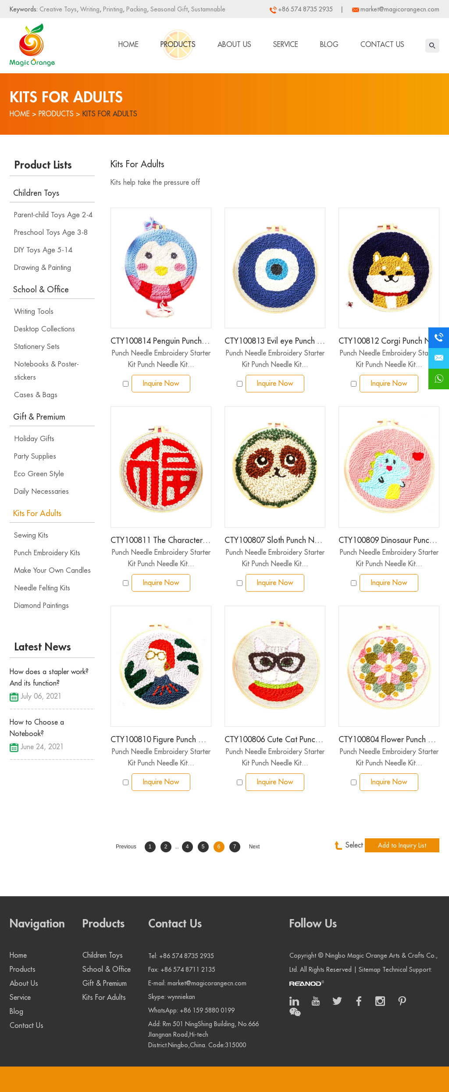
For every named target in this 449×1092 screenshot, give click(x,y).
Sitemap (370, 969)
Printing (112, 9)
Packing (136, 9)
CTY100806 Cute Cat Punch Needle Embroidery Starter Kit (274, 740)
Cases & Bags (35, 395)
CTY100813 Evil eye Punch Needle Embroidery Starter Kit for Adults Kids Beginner (274, 341)
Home (128, 44)
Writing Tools (33, 311)
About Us (234, 44)
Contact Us (382, 44)
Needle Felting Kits (42, 588)
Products (178, 44)
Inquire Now (161, 383)
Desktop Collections (44, 329)
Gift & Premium (39, 417)
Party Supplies (35, 456)
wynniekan (181, 997)
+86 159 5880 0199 (207, 1010)
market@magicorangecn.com (399, 9)
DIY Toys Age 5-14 (43, 250)
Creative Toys (58, 9)
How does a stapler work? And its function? (49, 677)
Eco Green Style (39, 474)
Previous (126, 847)
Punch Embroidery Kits (47, 553)
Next (254, 847)
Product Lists (43, 165)
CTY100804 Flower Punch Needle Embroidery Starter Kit (389, 740)
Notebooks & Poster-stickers (46, 371)
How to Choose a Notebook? (37, 728)
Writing (89, 9)
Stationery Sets (37, 346)
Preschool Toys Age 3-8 (51, 232)
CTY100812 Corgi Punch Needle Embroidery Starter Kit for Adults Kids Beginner (389, 341)
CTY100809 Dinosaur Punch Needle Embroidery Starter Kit (389, 540)
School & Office (41, 290)
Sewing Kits (31, 535)
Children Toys (36, 193)
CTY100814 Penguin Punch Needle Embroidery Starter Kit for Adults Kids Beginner (160, 341)
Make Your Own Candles (52, 570)
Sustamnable (207, 9)
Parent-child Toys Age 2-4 (53, 215)
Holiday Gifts (34, 438)
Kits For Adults (109, 114)
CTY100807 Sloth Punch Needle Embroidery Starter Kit (274, 540)
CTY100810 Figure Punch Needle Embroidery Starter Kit (160, 740)
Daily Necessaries (41, 491)
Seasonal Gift (168, 9)
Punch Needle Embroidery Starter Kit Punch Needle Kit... (161, 359)
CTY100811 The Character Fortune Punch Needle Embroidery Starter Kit (160, 540)
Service (285, 44)
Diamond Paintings (41, 605)
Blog (329, 44)
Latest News (42, 647)
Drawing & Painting (42, 267)
